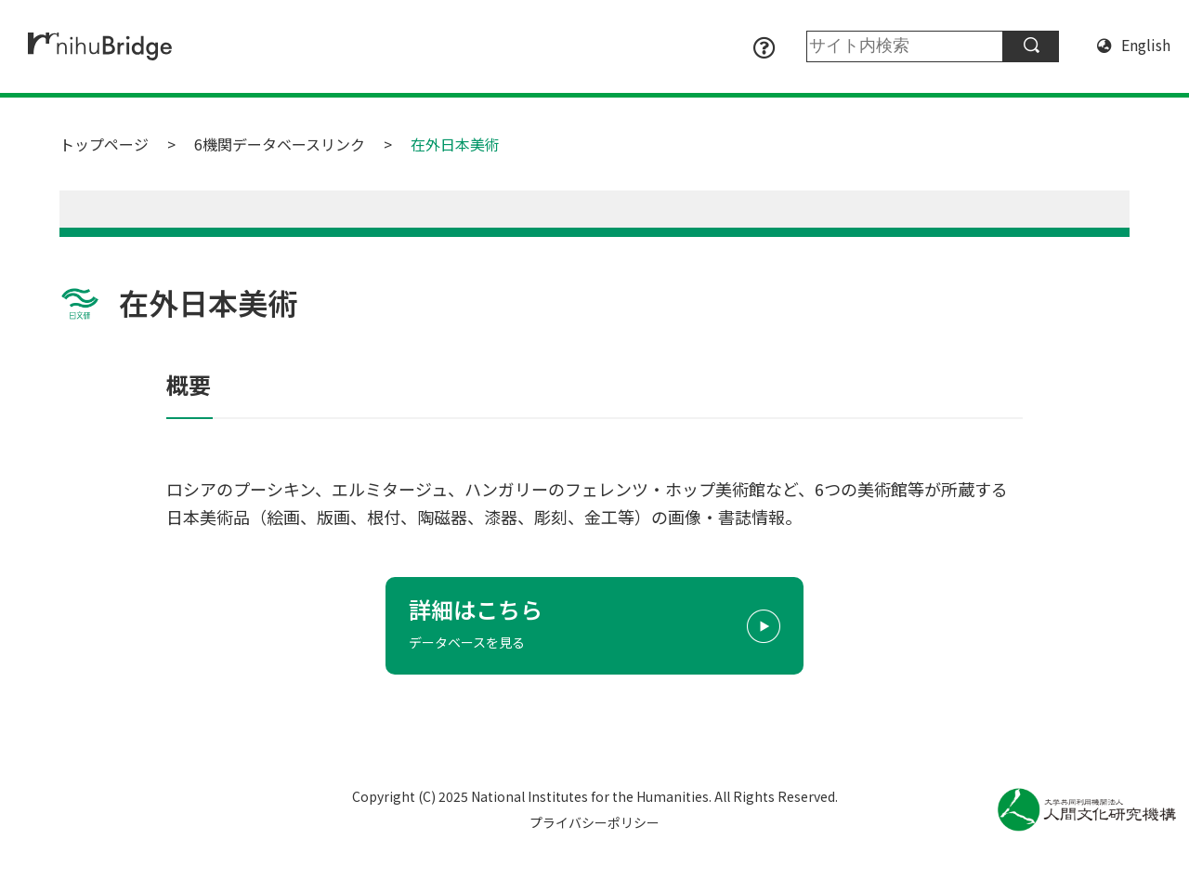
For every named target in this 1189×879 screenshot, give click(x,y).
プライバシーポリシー (594, 822)
